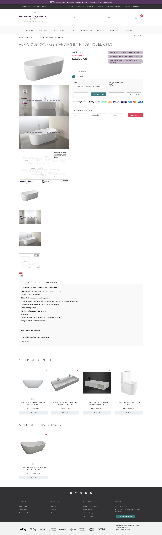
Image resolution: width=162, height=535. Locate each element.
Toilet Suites (58, 30)
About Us (90, 7)
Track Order (23, 510)
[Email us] (71, 493)
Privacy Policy (87, 510)
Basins (72, 30)
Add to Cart (99, 94)
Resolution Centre (25, 513)
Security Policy (88, 516)
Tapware (101, 30)
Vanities (30, 30)
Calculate (135, 115)
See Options (33, 412)
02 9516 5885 (24, 7)
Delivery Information (90, 506)
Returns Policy (88, 513)
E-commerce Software (120, 529)
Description (25, 282)
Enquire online (125, 516)
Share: (138, 35)
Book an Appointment (114, 7)
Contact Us (137, 7)
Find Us (127, 7)
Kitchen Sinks (86, 30)
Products (80, 7)
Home (71, 7)
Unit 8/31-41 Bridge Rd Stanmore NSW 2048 (127, 511)
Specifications (51, 282)
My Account (23, 506)
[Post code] (117, 115)
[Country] (98, 115)
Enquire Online (40, 7)
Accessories (130, 30)
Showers (114, 30)
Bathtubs (44, 30)
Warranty (38, 282)
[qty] (79, 115)
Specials (100, 7)
